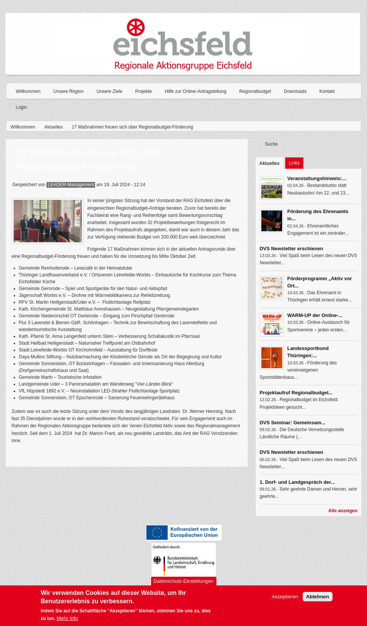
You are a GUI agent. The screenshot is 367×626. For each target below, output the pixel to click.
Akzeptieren (285, 599)
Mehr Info (67, 621)
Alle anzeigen (343, 510)
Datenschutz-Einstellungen (183, 584)
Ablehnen (317, 599)
